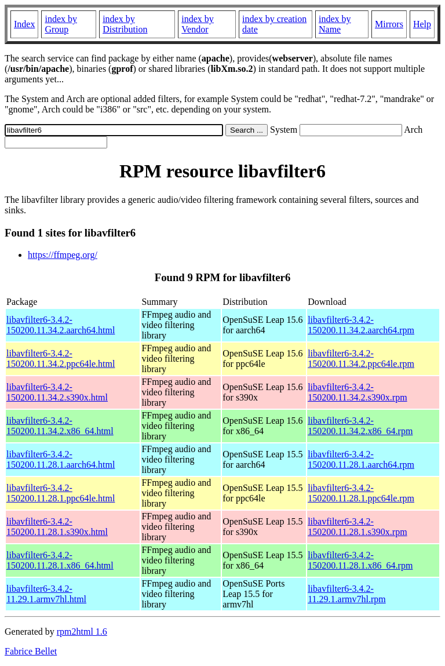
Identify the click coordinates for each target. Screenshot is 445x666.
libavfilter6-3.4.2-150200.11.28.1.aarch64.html (60, 459)
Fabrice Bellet (31, 651)
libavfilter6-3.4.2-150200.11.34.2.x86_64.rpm (360, 426)
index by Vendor (197, 24)
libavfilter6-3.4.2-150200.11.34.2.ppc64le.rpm (361, 358)
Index (24, 24)
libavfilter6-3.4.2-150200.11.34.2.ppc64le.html (60, 358)
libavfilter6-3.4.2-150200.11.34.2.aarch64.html (60, 325)
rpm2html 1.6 (82, 631)
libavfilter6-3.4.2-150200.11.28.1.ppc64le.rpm (361, 493)
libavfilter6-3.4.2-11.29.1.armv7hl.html (46, 594)
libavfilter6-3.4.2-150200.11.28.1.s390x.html (57, 526)
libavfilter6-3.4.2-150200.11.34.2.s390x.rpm (357, 392)
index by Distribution (125, 24)
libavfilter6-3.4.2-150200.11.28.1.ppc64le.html (60, 493)
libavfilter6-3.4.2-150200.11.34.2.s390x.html (57, 392)
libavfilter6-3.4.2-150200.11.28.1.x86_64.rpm (360, 560)
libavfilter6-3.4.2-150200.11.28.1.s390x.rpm (357, 526)
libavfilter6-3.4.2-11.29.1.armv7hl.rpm (347, 594)
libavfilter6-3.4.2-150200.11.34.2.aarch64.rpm (361, 325)
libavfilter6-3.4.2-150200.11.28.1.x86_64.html (60, 560)
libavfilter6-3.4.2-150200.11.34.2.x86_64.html (60, 426)
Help (422, 24)
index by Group (61, 24)
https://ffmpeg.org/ (62, 255)
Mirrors (389, 24)
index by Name (335, 24)
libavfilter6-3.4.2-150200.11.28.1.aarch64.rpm (361, 459)
